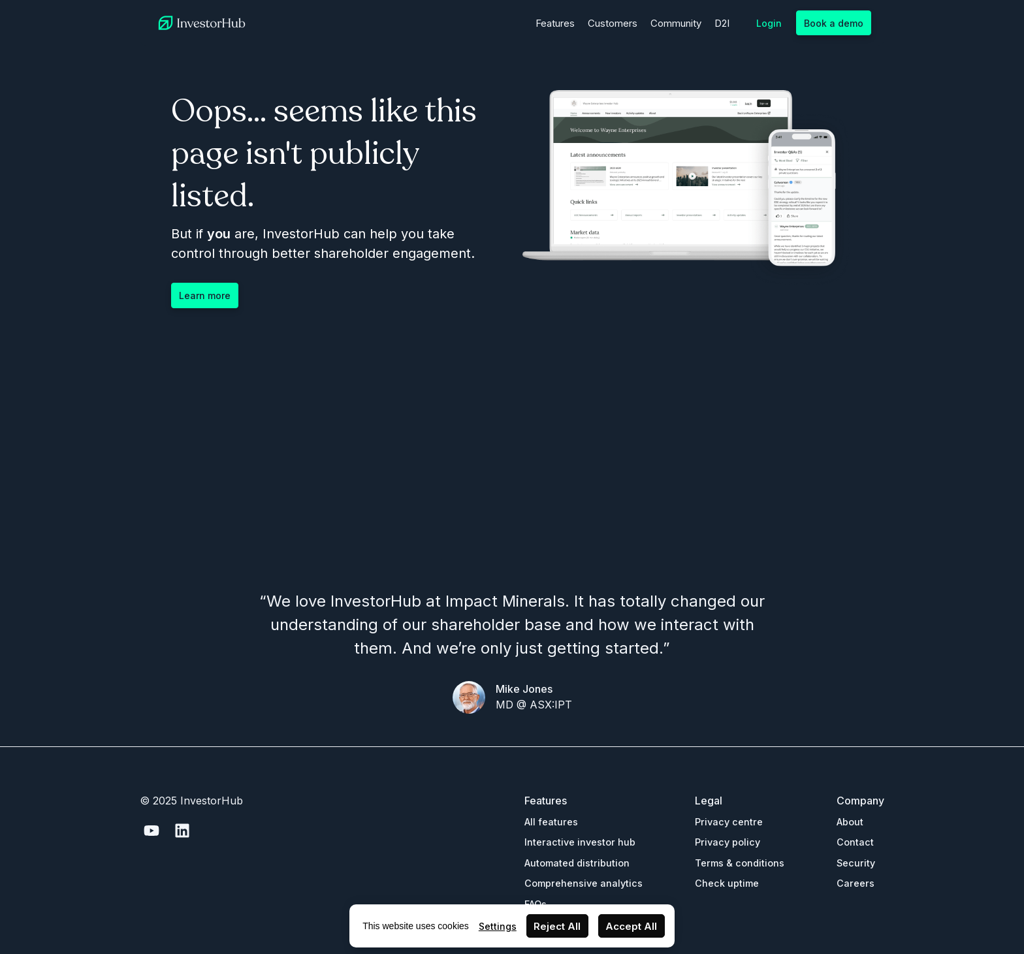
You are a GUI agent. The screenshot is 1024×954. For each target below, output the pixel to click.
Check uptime (727, 883)
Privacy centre (729, 821)
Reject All (557, 926)
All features (551, 821)
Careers (855, 883)
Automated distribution (577, 862)
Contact (855, 842)
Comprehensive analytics (583, 883)
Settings (498, 926)
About (850, 821)
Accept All (631, 926)
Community (675, 23)
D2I (721, 23)
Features (555, 23)
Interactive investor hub (579, 842)
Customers (612, 23)
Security (856, 862)
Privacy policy (727, 842)
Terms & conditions (739, 862)
